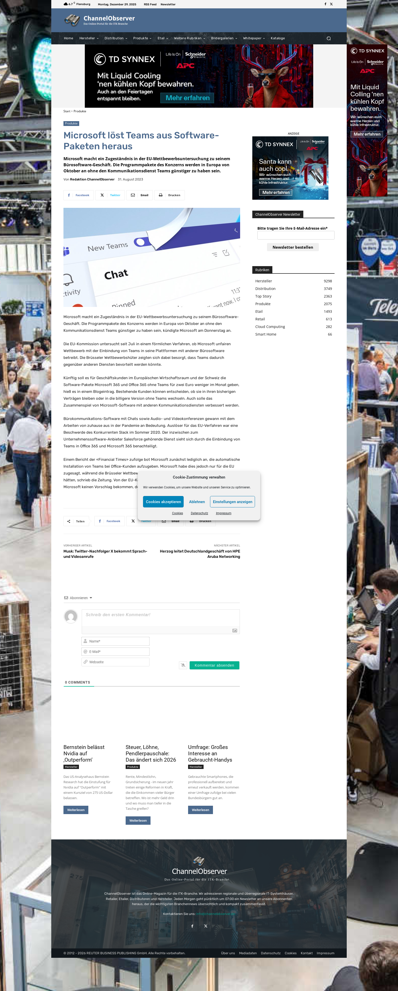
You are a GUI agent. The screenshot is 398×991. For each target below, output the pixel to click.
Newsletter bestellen (293, 247)
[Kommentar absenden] (214, 665)
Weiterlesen (76, 810)
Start (66, 111)
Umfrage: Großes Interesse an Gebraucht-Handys (210, 753)
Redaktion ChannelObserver (92, 179)
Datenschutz (199, 513)
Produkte (80, 111)
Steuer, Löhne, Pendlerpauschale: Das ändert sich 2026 (151, 753)
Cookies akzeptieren (163, 502)
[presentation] (207, 646)
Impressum (223, 513)
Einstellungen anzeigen (232, 502)
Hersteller (71, 766)
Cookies (177, 513)
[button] (329, 38)
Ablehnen (197, 502)
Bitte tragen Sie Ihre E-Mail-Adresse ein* (292, 228)
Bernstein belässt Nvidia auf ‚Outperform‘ (84, 753)
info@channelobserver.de (215, 914)
